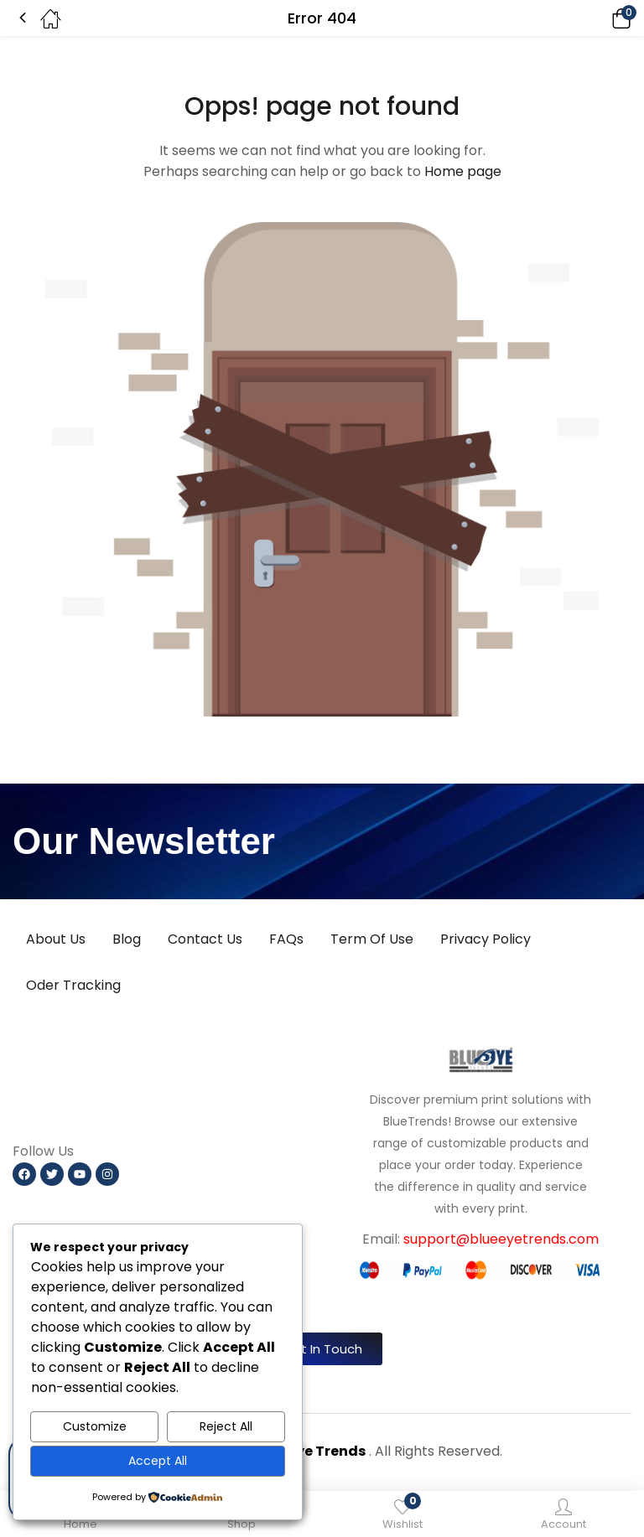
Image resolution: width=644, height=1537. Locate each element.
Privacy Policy (485, 939)
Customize (95, 1426)
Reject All (226, 1426)
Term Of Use (371, 939)
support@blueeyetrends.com (501, 1239)
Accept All (157, 1460)
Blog (126, 939)
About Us (56, 939)
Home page (462, 171)
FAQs (286, 939)
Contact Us (205, 939)
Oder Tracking (73, 985)
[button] (597, 18)
